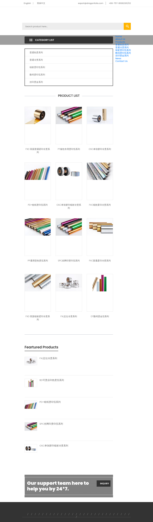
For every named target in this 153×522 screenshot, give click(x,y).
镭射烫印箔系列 (123, 50)
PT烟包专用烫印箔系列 (69, 149)
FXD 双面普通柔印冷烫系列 (38, 151)
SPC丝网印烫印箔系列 (69, 260)
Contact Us (121, 61)
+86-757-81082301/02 (120, 3)
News (118, 58)
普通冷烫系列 (122, 47)
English (27, 3)
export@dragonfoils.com (90, 3)
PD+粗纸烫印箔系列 (38, 204)
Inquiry (104, 483)
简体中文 (41, 3)
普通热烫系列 (122, 44)
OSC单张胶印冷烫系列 (100, 149)
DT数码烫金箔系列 (100, 316)
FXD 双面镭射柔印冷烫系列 (38, 318)
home (118, 36)
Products (120, 42)
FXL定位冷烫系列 (68, 316)
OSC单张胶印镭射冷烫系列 (69, 206)
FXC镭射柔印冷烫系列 (100, 204)
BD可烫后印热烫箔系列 (52, 380)
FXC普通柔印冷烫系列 (100, 260)
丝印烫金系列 (122, 55)
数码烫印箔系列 (123, 53)
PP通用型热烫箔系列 (38, 260)
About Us (120, 39)
